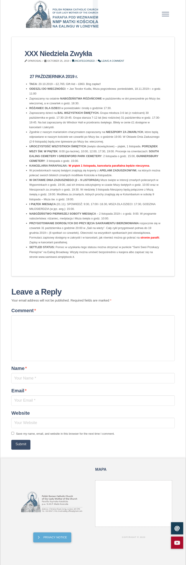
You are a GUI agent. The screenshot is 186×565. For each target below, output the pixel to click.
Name (19, 368)
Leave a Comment (111, 61)
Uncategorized (83, 61)
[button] (165, 14)
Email (19, 390)
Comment (23, 310)
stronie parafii (149, 237)
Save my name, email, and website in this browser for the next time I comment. (65, 433)
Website (20, 413)
